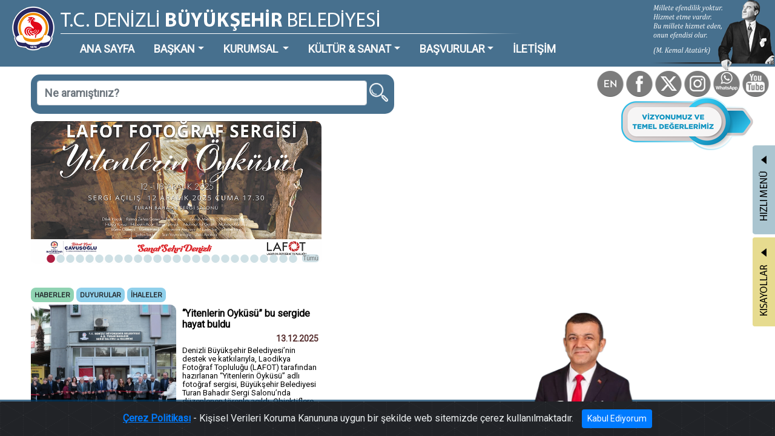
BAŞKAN (143, 39)
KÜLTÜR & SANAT (287, 39)
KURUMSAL (206, 39)
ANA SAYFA (87, 39)
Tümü (254, 210)
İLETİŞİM (438, 39)
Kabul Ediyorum (573, 421)
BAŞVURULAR (372, 39)
